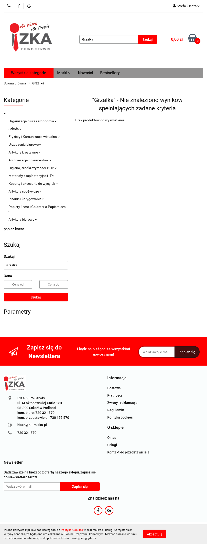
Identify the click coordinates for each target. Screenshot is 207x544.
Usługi (112, 445)
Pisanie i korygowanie (26, 199)
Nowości (85, 73)
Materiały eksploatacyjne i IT (31, 176)
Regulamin (115, 410)
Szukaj (36, 297)
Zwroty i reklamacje (122, 403)
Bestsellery (110, 73)
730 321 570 (26, 433)
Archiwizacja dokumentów (30, 160)
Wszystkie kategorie (28, 73)
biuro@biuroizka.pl (32, 425)
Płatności (114, 395)
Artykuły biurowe (23, 219)
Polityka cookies (120, 417)
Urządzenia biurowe (25, 144)
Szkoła (15, 129)
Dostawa (114, 388)
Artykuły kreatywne (25, 152)
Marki (64, 73)
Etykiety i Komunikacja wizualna (34, 137)
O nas (111, 438)
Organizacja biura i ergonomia (33, 121)
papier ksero (14, 229)
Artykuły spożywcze (25, 191)
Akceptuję (155, 534)
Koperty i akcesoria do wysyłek (33, 183)
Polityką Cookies (72, 530)
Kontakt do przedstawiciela (128, 452)
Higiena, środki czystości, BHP (33, 168)
